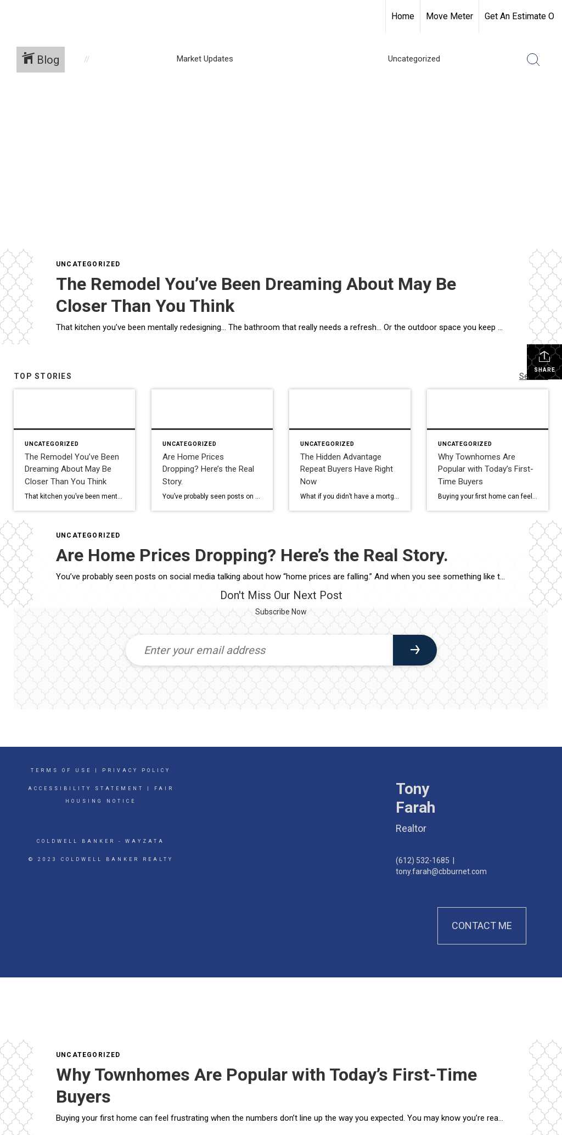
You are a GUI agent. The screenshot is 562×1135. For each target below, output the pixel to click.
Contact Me (482, 925)
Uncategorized (88, 264)
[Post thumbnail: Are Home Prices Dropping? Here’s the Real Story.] (212, 450)
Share (544, 361)
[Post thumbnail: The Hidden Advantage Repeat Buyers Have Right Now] (350, 450)
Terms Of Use (61, 770)
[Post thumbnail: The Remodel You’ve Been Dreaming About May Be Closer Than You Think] (74, 450)
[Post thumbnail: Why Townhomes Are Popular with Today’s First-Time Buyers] (487, 450)
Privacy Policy (136, 770)
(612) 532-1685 (422, 860)
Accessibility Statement (86, 788)
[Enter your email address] (259, 650)
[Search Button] (533, 60)
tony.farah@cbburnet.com (441, 871)
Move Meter (449, 16)
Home (402, 16)
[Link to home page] (14, 16)
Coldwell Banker (76, 841)
